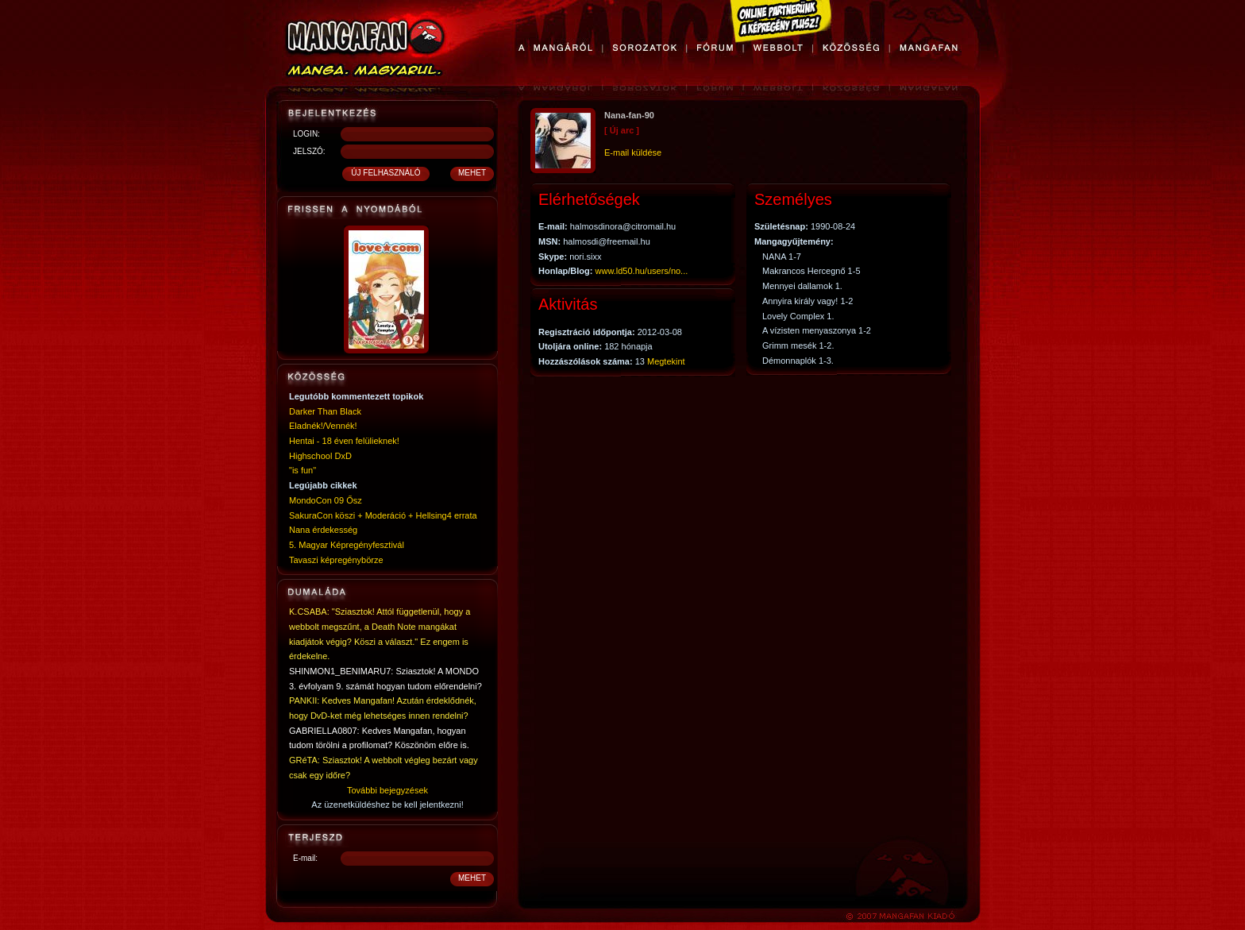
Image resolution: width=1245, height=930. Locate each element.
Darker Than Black (325, 411)
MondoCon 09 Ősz (325, 500)
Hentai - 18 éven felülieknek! (344, 441)
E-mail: (305, 858)
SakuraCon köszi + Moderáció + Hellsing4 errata (383, 515)
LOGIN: (306, 133)
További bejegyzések (387, 790)
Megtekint (666, 361)
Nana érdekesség (323, 529)
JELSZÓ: (309, 151)
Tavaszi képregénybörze (336, 560)
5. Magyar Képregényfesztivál (346, 545)
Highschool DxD (320, 456)
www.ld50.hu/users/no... (642, 271)
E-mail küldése (632, 152)
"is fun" (302, 470)
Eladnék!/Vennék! (323, 425)
